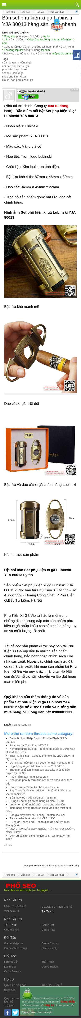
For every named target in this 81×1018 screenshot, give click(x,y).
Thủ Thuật (48, 961)
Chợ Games (11, 929)
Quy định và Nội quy (16, 998)
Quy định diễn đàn (15, 985)
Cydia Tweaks (12, 971)
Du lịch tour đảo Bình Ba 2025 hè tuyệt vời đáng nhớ (41, 762)
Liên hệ (8, 1001)
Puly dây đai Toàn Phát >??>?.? (29, 745)
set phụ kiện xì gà (12, 73)
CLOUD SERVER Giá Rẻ (57, 906)
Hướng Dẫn (11, 961)
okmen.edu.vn (22, 724)
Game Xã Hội (50, 948)
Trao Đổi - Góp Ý (52, 985)
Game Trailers (50, 966)
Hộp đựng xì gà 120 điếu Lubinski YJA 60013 (37, 766)
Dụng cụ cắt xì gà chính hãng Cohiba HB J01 (37, 801)
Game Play (48, 929)
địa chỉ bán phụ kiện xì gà (17, 79)
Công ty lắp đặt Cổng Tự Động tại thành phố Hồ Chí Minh (39, 46)
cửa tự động (16, 39)
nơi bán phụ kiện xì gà (15, 66)
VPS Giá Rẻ (11, 910)
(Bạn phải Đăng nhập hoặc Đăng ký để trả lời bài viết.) (51, 865)
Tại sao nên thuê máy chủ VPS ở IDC (32, 818)
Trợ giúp (9, 1005)
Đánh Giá (10, 966)
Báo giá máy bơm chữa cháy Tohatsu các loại (37, 815)
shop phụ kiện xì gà (14, 76)
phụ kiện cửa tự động (29, 36)
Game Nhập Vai (13, 943)
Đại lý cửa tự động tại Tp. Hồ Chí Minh (27, 53)
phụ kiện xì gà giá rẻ (14, 69)
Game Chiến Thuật (15, 948)
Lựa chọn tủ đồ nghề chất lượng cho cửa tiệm (38, 804)
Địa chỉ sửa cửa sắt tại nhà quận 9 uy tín (34, 787)
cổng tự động (32, 50)
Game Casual (50, 943)
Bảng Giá (9, 989)
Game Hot (48, 924)
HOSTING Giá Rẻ (15, 905)
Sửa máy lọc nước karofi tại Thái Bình (33, 797)
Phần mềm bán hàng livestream (29, 776)
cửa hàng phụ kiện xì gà (16, 62)
